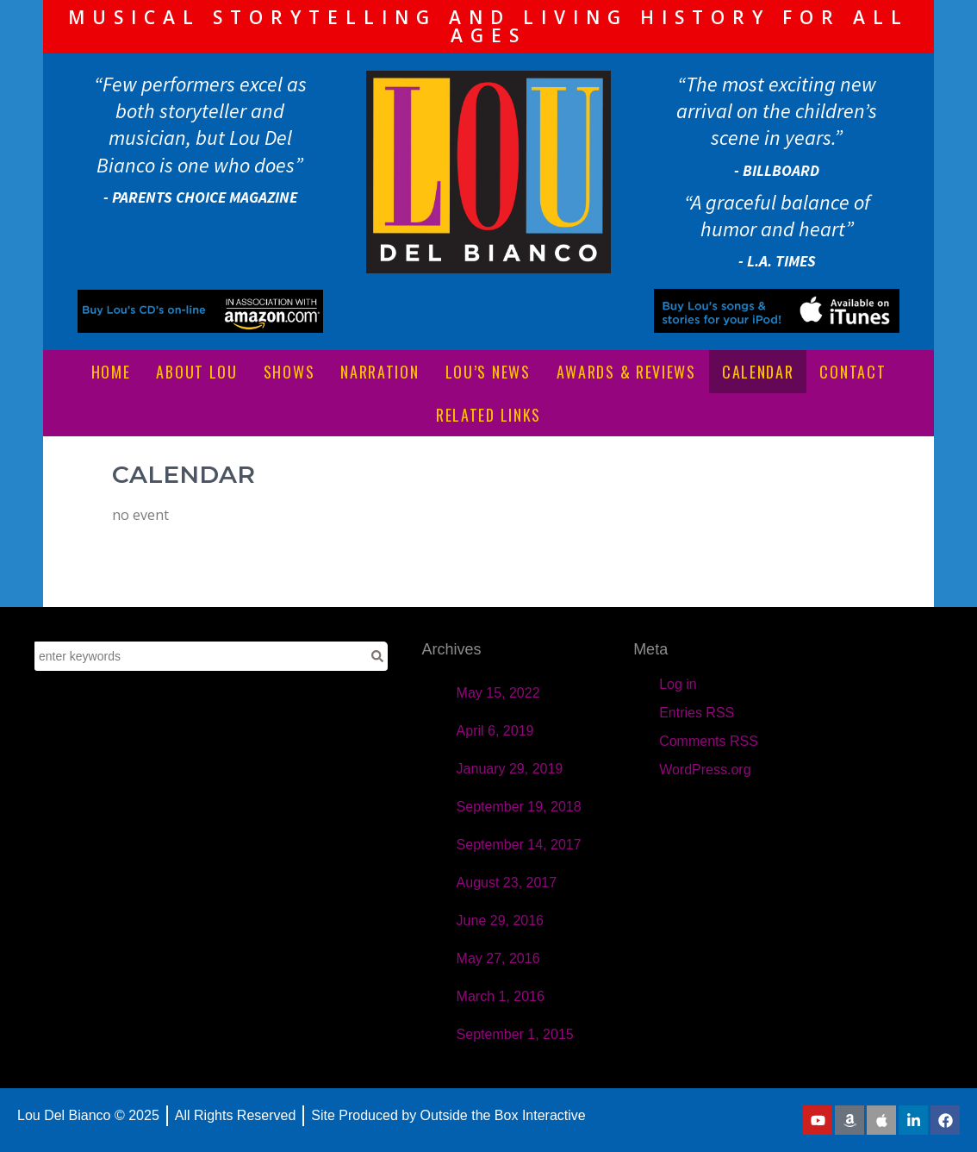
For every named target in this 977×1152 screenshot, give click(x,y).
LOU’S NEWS (488, 371)
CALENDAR (758, 371)
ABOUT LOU (196, 371)
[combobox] (200, 656)
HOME (111, 371)
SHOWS (289, 371)
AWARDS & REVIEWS (626, 371)
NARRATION (379, 371)
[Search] (377, 656)
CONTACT (852, 371)
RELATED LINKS (488, 415)
